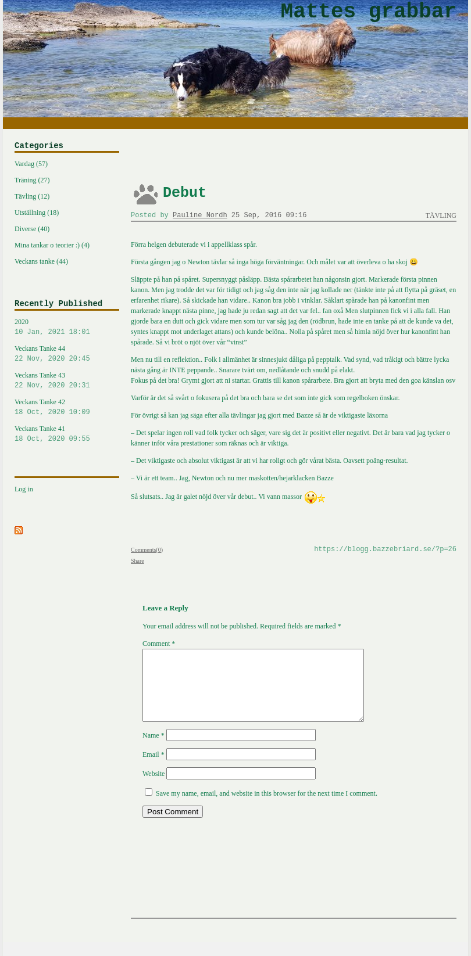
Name (153, 749)
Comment (158, 643)
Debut (184, 193)
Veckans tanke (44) (41, 261)
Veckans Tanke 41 (67, 434)
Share (137, 561)
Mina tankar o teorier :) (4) (52, 245)
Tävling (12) (32, 196)
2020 (67, 327)
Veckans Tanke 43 (67, 381)
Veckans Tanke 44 (67, 354)
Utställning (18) (37, 213)
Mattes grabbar (368, 12)
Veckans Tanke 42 (67, 408)
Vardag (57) (31, 164)
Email (153, 768)
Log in (24, 489)
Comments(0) (147, 550)
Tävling (441, 215)
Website (153, 788)
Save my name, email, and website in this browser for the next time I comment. (266, 807)
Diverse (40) (32, 229)
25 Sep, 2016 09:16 (269, 215)
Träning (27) (32, 180)
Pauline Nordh (200, 215)
